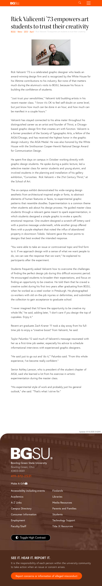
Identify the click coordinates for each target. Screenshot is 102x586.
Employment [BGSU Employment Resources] (18, 520)
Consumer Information (23, 514)
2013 (26, 31)
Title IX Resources (62, 526)
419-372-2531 (21, 476)
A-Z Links (16, 502)
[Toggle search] (79, 3)
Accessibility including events (28, 490)
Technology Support (63, 520)
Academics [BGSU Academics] (17, 496)
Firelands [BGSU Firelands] (57, 490)
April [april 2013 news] (32, 31)
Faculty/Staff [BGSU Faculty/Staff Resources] (18, 526)
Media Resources (62, 502)
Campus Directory (21, 508)
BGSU (13, 31)
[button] (42, 3)
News (20, 31)
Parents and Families (64, 508)
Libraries (57, 496)
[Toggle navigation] (88, 3)
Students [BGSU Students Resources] (57, 514)
